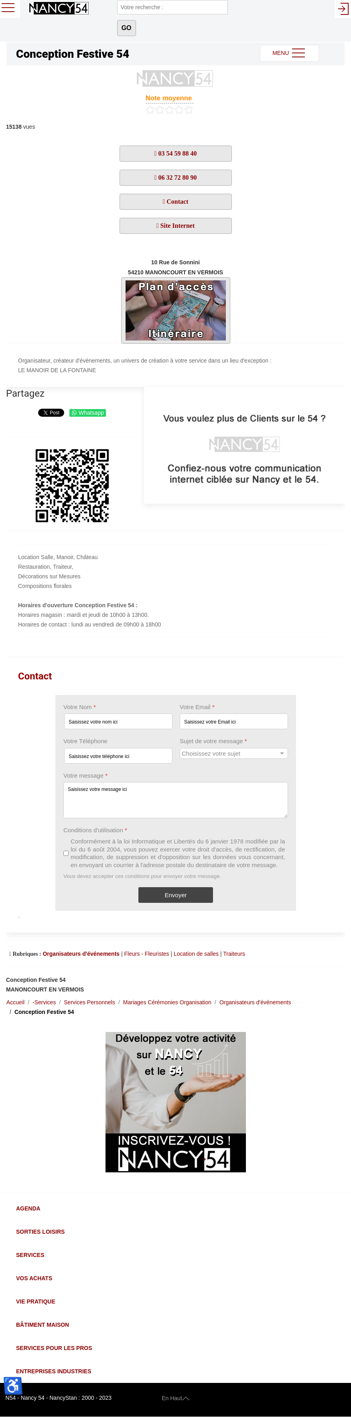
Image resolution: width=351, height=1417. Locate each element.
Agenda (28, 1208)
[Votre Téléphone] (118, 756)
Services (30, 1255)
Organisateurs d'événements (81, 954)
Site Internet (177, 225)
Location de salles (196, 954)
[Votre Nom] (118, 722)
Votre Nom (79, 706)
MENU (289, 53)
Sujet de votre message (213, 741)
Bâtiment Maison (42, 1325)
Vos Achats (34, 1278)
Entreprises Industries (53, 1371)
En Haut (175, 1398)
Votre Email (197, 706)
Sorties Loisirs (40, 1231)
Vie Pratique (35, 1301)
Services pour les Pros (54, 1348)
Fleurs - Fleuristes (146, 954)
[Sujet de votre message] (234, 753)
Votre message (85, 775)
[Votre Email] (234, 722)
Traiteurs (234, 954)
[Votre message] (175, 800)
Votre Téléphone (85, 741)
